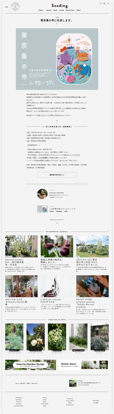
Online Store (70, 10)
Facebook (59, 211)
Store (57, 17)
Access (61, 10)
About (55, 10)
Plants (41, 10)
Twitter (51, 211)
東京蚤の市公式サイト (57, 175)
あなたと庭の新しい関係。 (26, 383)
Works (79, 10)
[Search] (108, 3)
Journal (48, 10)
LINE (65, 211)
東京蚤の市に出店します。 (57, 20)
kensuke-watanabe (56, 193)
